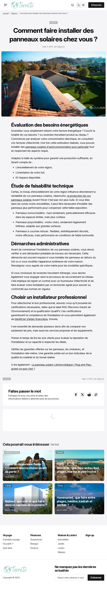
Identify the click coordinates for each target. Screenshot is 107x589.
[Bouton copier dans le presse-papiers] (96, 394)
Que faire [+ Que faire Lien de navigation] (7, 548)
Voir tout (54, 444)
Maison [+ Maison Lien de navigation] (61, 552)
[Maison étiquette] (53, 22)
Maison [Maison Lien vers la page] (14, 13)
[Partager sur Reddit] (89, 394)
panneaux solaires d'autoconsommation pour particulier (57, 146)
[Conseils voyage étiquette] (12, 452)
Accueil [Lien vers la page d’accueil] (6, 13)
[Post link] (27, 465)
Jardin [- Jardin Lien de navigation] (61, 543)
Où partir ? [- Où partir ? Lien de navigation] (8, 543)
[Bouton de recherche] (72, 5)
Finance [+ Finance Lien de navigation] (34, 548)
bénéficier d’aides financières (31, 319)
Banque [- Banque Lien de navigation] (34, 543)
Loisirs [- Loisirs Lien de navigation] (61, 548)
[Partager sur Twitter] (82, 394)
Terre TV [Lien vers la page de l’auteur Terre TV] (61, 47)
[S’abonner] (96, 577)
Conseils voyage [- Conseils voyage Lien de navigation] (11, 539)
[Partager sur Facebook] (76, 394)
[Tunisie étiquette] (60, 452)
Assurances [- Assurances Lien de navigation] (36, 539)
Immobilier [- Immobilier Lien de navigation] (63, 539)
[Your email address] (71, 577)
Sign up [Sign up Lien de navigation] (89, 535)
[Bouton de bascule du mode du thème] (81, 5)
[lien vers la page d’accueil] (22, 5)
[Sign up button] (96, 5)
